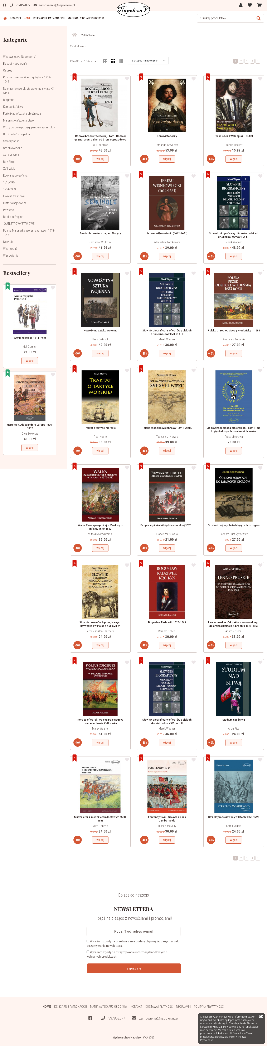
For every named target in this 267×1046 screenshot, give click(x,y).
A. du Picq (233, 728)
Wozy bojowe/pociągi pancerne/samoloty (29, 127)
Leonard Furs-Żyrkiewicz (234, 534)
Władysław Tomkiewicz (167, 242)
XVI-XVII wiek (11, 155)
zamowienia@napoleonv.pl (155, 1018)
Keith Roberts (100, 825)
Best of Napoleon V (15, 63)
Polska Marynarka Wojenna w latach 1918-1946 (29, 233)
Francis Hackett (234, 145)
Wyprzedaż (10, 249)
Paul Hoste (100, 436)
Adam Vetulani (233, 631)
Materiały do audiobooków (84, 18)
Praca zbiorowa (234, 436)
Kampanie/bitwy (13, 107)
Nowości (14, 18)
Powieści (9, 210)
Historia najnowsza (14, 203)
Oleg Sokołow (30, 433)
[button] (149, 61)
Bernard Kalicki (166, 631)
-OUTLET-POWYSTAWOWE (18, 224)
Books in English (13, 217)
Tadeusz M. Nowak (167, 436)
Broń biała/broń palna (16, 134)
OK (261, 1017)
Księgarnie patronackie (47, 18)
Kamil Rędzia (233, 825)
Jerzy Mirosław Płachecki (100, 631)
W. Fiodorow (100, 145)
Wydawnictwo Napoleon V (19, 57)
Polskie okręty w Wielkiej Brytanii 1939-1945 (27, 79)
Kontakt (136, 1006)
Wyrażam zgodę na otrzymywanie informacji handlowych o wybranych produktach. (127, 954)
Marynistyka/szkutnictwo (18, 120)
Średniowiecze (12, 148)
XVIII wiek (9, 169)
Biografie (8, 100)
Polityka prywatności (209, 1006)
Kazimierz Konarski (234, 339)
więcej (30, 360)
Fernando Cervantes (167, 145)
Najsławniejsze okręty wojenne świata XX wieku (28, 91)
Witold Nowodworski (100, 534)
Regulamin (183, 1006)
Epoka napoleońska (15, 175)
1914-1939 (9, 189)
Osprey (7, 70)
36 (95, 61)
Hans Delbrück (100, 339)
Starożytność (11, 141)
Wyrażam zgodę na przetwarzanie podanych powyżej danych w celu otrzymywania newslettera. (133, 943)
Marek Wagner (233, 242)
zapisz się (134, 968)
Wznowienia (10, 255)
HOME (26, 18)
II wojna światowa (14, 196)
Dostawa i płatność (159, 1006)
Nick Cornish (30, 346)
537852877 (113, 1018)
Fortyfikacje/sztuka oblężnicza (22, 113)
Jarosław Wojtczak (100, 242)
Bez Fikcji (9, 162)
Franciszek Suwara (167, 534)
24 (88, 61)
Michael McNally (167, 825)
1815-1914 (9, 182)
